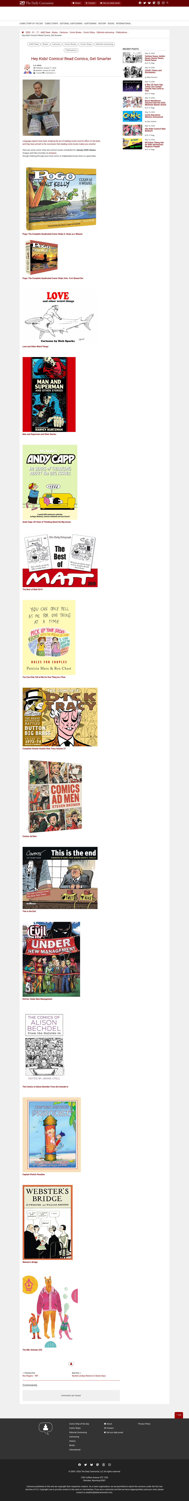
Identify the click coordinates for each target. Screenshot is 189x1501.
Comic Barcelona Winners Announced (154, 116)
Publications (121, 32)
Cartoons (64, 32)
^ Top (178, 1415)
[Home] (23, 32)
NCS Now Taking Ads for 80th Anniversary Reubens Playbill (154, 145)
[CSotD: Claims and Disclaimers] (132, 72)
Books (111, 23)
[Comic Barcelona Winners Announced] (132, 117)
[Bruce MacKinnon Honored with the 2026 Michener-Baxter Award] (132, 102)
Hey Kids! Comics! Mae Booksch (155, 130)
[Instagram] (163, 3)
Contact (90, 3)
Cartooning (90, 23)
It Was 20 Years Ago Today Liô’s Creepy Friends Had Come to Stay (154, 88)
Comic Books (75, 32)
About (76, 3)
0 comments (50, 73)
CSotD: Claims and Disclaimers (153, 71)
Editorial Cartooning (71, 23)
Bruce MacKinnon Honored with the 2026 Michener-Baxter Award (155, 103)
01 (33, 32)
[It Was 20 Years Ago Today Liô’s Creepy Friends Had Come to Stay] (132, 86)
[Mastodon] (154, 3)
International (123, 23)
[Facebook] (140, 3)
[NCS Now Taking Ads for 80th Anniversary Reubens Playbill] (132, 144)
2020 (28, 32)
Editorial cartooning (105, 32)
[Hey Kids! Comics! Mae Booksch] (132, 130)
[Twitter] (144, 3)
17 (37, 32)
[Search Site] (167, 3)
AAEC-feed (45, 32)
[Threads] (158, 3)
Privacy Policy (144, 1424)
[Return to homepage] (46, 1438)
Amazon (52, 153)
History (102, 23)
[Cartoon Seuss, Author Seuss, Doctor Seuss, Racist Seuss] (132, 58)
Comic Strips (51, 23)
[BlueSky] (149, 3)
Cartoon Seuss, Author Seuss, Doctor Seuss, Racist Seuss (155, 58)
